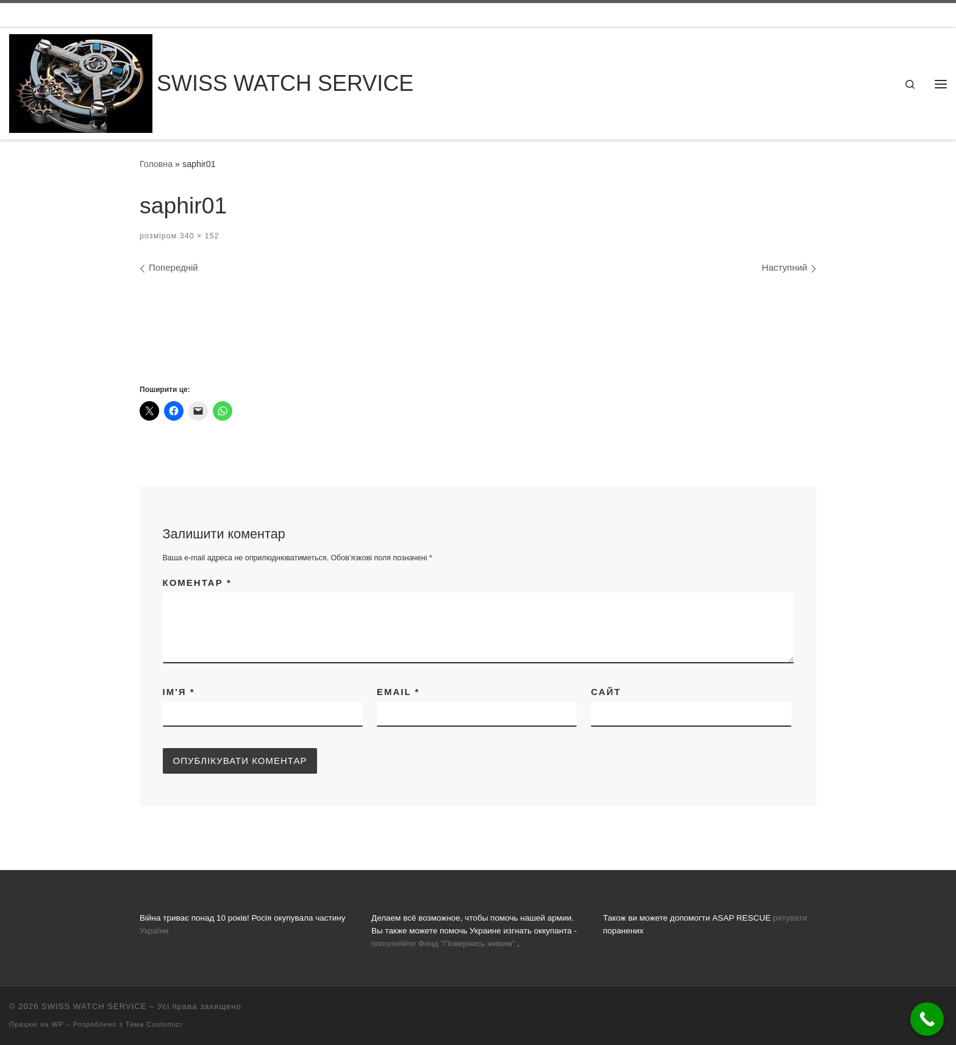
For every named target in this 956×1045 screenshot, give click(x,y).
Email (398, 692)
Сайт (606, 692)
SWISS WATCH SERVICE (93, 1006)
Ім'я (179, 692)
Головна (156, 164)
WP (58, 1024)
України (154, 930)
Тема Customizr (154, 1024)
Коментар (197, 582)
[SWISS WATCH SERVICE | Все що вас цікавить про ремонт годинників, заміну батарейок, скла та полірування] (80, 82)
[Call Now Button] (927, 1019)
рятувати (790, 917)
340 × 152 (198, 236)
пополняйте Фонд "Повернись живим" (443, 943)
